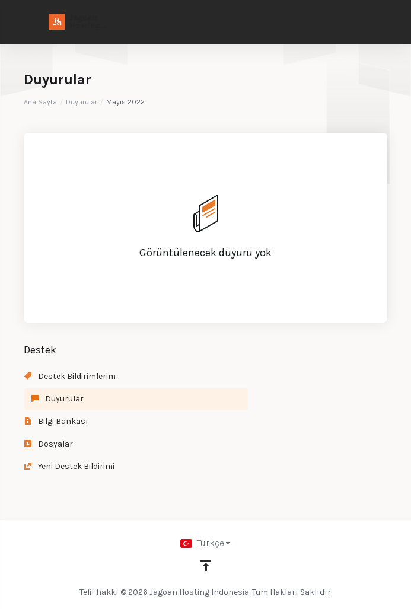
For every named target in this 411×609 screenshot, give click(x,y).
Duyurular (81, 102)
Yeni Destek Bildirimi (69, 466)
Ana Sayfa (40, 102)
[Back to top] (206, 566)
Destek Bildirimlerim (70, 376)
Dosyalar (48, 444)
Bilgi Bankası (56, 421)
